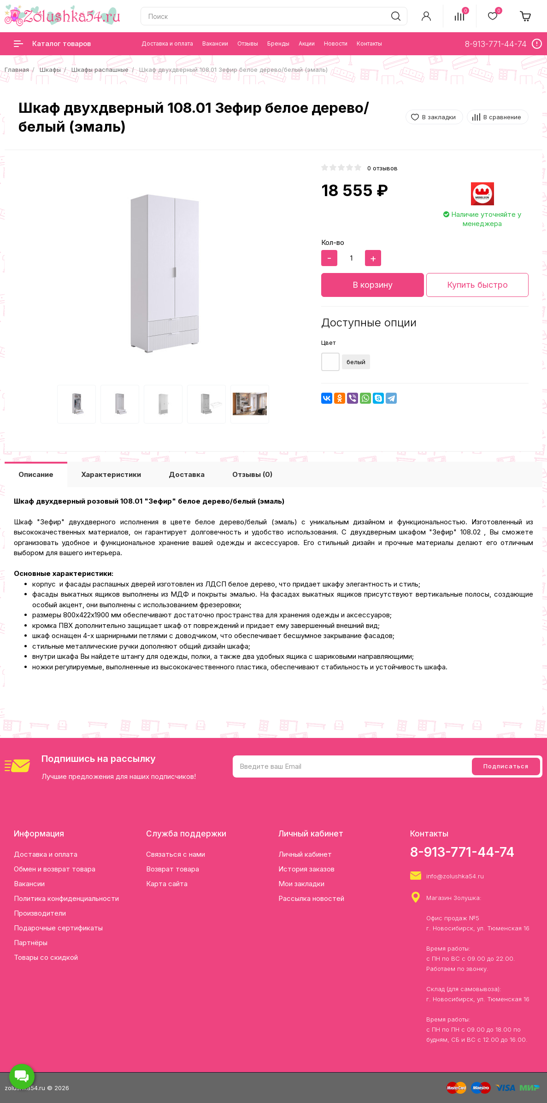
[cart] (525, 16)
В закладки (439, 117)
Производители (40, 913)
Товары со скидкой (46, 957)
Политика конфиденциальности (66, 898)
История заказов (306, 869)
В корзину (373, 285)
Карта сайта (167, 883)
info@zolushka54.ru (455, 876)
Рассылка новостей (311, 898)
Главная (17, 69)
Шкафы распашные (100, 69)
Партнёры (30, 942)
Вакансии (29, 883)
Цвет (328, 342)
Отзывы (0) (252, 474)
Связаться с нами (175, 854)
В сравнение (502, 117)
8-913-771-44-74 (462, 852)
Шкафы (50, 69)
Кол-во (332, 242)
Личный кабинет (305, 854)
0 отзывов (382, 168)
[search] (395, 16)
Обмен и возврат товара (54, 869)
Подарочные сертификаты (58, 927)
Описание (35, 474)
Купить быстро (477, 285)
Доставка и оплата (45, 854)
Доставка (187, 474)
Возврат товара (172, 869)
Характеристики (111, 474)
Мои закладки (301, 883)
